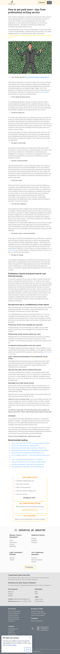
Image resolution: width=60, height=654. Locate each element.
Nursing (33, 538)
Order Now (42, 2)
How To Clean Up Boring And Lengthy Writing (25, 445)
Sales (11, 540)
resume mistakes (43, 92)
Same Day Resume (13, 613)
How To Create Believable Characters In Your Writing (27, 459)
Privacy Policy (39, 601)
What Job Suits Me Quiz (23, 487)
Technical (34, 558)
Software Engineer (36, 560)
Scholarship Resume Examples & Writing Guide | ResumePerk (29, 450)
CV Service (11, 621)
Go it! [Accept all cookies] (27, 649)
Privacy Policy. (12, 645)
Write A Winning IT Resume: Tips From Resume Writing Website (30, 443)
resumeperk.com (36, 651)
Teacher (12, 560)
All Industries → (30, 567)
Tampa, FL (11, 631)
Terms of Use (39, 599)
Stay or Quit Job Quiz (22, 484)
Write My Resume (13, 617)
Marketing (13, 546)
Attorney (12, 558)
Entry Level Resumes (14, 611)
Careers (10, 595)
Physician (34, 542)
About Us (11, 592)
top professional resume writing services (37, 77)
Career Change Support (38, 615)
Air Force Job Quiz (21, 494)
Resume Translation (37, 621)
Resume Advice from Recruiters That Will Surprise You (27, 453)
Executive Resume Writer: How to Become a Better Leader (28, 462)
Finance (12, 544)
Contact (10, 594)
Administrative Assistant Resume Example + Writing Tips (28, 448)
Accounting (13, 542)
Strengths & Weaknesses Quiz (25, 481)
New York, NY (12, 635)
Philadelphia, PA (13, 629)
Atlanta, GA (11, 633)
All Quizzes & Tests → (30, 498)
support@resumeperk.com (30, 510)
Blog (36, 592)
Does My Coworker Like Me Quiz (26, 491)
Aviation (33, 562)
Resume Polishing (13, 619)
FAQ (36, 594)
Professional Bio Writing (38, 613)
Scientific (34, 540)
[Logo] (11, 2)
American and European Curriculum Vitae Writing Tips (27, 464)
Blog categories (29, 516)
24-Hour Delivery (13, 615)
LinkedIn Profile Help (37, 611)
